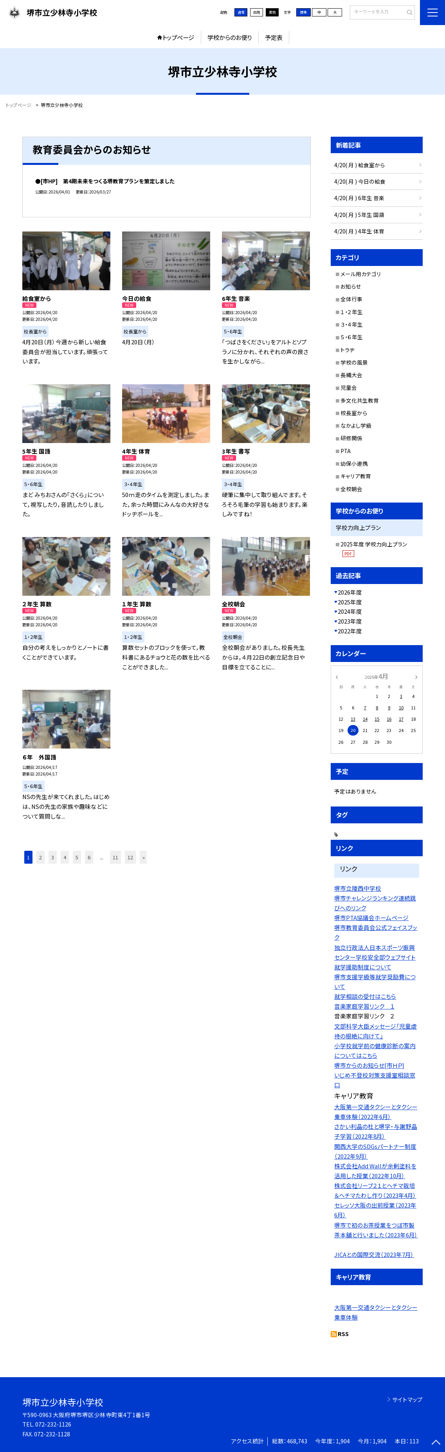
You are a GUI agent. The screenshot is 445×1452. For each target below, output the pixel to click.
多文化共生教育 (360, 400)
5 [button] (77, 857)
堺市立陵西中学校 (357, 888)
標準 (303, 12)
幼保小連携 (354, 463)
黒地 (272, 12)
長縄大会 (351, 375)
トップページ (178, 37)
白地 (256, 12)
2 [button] (40, 857)
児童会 (349, 387)
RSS (343, 1333)
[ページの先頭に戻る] (436, 1443)
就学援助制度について (362, 967)
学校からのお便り (229, 37)
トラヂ (348, 350)
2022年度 (350, 631)
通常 (241, 12)
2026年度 (350, 592)
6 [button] (89, 857)
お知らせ (351, 286)
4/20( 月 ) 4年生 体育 (359, 231)
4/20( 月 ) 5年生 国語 (359, 215)
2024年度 (350, 611)
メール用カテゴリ (361, 274)
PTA (346, 451)
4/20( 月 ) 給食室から (359, 165)
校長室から (354, 413)
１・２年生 (352, 312)
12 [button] (130, 857)
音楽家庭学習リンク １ (364, 1006)
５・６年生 (352, 337)
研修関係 (351, 438)
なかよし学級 (356, 425)
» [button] (143, 857)
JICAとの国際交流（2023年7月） (374, 1254)
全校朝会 (351, 489)
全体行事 (351, 299)
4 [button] (64, 857)
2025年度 (350, 602)
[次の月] (416, 676)
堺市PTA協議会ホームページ (371, 917)
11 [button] (115, 857)
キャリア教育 (356, 476)
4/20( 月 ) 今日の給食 (360, 181)
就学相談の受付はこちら (365, 996)
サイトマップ (407, 1399)
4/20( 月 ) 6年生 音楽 (359, 198)
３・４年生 (352, 324)
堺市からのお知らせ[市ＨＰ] (369, 1065)
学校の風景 (354, 362)
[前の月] (336, 676)
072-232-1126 (53, 1424)
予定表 (274, 37)
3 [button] (52, 857)
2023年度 (350, 621)
